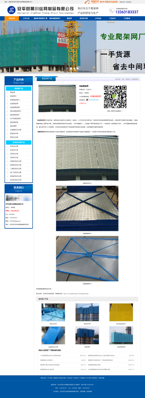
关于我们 (50, 378)
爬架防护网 (14, 133)
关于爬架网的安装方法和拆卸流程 (50, 355)
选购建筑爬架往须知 (94, 365)
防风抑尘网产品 (19, 142)
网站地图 (101, 378)
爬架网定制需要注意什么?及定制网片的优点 (101, 355)
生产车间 (88, 378)
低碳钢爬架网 (15, 107)
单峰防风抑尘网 (15, 161)
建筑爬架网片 (15, 115)
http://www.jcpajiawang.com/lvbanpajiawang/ (75, 293)
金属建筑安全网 (15, 130)
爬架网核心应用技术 (46, 360)
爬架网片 (13, 96)
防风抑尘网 (84, 18)
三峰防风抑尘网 (15, 169)
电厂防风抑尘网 (15, 172)
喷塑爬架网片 (15, 100)
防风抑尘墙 (14, 150)
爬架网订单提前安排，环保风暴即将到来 (100, 360)
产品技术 (112, 18)
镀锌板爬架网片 (54, 18)
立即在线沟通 (93, 100)
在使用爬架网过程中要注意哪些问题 (99, 369)
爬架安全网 (14, 137)
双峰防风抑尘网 (15, 165)
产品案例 (127, 18)
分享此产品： (83, 103)
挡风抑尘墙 (14, 157)
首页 (123, 79)
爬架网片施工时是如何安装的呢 (49, 365)
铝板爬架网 (14, 103)
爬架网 (69, 18)
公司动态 (98, 18)
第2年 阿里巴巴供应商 (101, 2)
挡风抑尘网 (14, 154)
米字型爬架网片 (15, 118)
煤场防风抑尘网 (15, 176)
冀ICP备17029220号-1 (87, 384)
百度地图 (82, 391)
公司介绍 (26, 18)
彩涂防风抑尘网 (15, 180)
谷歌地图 (89, 391)
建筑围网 (13, 126)
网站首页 (122, 2)
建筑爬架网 (14, 122)
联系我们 (129, 2)
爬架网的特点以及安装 (47, 369)
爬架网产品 (18, 88)
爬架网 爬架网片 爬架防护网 (40, 21)
